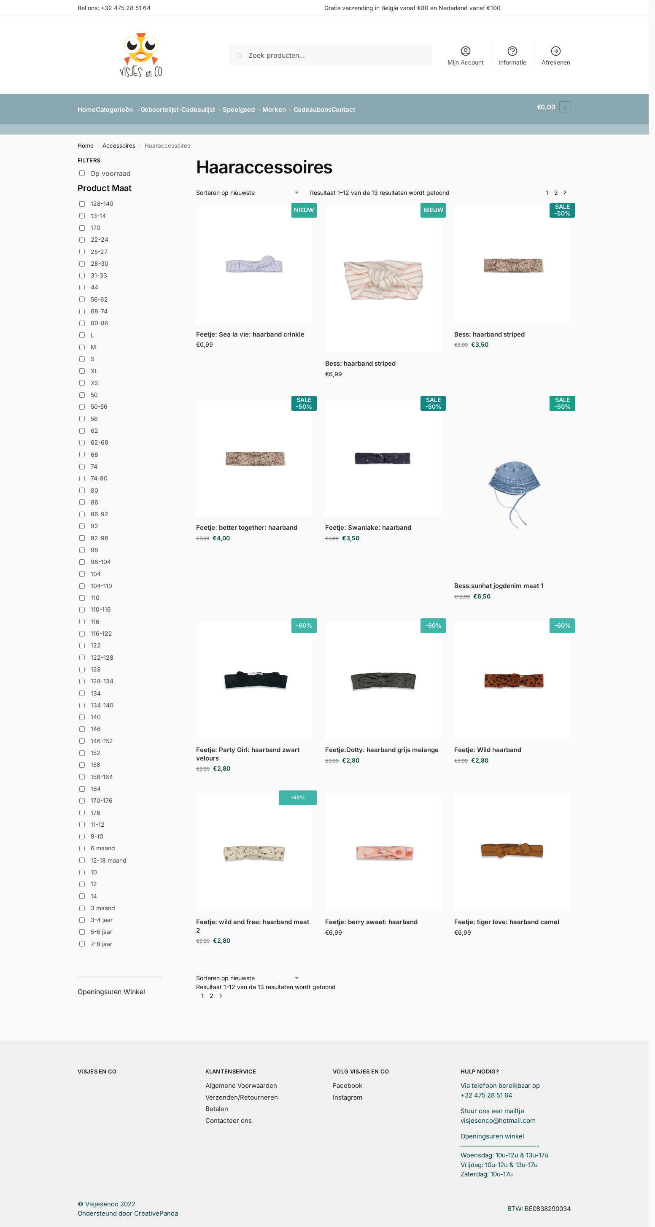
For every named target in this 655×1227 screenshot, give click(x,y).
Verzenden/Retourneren (241, 1092)
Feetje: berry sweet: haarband (371, 917)
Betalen (216, 1104)
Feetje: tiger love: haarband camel (506, 917)
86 (94, 497)
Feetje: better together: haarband (246, 523)
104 (96, 568)
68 (94, 449)
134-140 (102, 700)
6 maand (103, 843)
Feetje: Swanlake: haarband (368, 523)
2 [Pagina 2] (556, 187)
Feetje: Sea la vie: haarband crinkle (250, 330)
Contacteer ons (228, 1115)
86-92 (99, 509)
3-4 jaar (102, 915)
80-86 (99, 318)
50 (94, 390)
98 (94, 545)
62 (94, 425)
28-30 (99, 258)
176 (95, 807)
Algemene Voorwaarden (241, 1081)
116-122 (101, 628)
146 (96, 724)
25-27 (99, 246)
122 (96, 640)
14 (94, 891)
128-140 (102, 198)
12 (94, 879)
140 (96, 712)
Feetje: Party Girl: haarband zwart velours (247, 749)
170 (95, 223)
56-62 (99, 294)
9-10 (97, 831)
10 (94, 867)
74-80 (99, 473)
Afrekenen (556, 55)
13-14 (98, 210)
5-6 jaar (101, 926)
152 (95, 748)
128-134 (102, 676)
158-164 (102, 771)
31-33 (99, 270)
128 (96, 664)
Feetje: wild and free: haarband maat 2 (252, 921)
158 (95, 759)
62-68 (99, 437)
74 (94, 461)
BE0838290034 (548, 1204)
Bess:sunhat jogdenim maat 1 (498, 581)
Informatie (512, 55)
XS (95, 378)
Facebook (347, 1081)
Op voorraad (110, 168)
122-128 (102, 652)
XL (94, 365)
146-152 (102, 736)
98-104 (101, 557)
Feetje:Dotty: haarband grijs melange (382, 745)
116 (95, 616)
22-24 (99, 234)
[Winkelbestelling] (248, 187)
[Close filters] (164, 157)
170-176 (102, 795)
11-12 (98, 819)
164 (96, 783)
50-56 (99, 401)
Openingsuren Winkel (111, 987)
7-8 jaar (101, 939)
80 (94, 485)
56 (94, 414)
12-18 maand (109, 855)
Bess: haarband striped (360, 359)
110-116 (101, 604)
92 (94, 521)
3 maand (103, 903)
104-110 (101, 581)
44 (94, 282)
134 (96, 688)
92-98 (99, 533)
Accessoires (118, 141)
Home (86, 141)
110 (95, 592)
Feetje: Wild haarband (487, 745)
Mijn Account (465, 55)
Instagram (347, 1092)
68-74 (99, 306)
